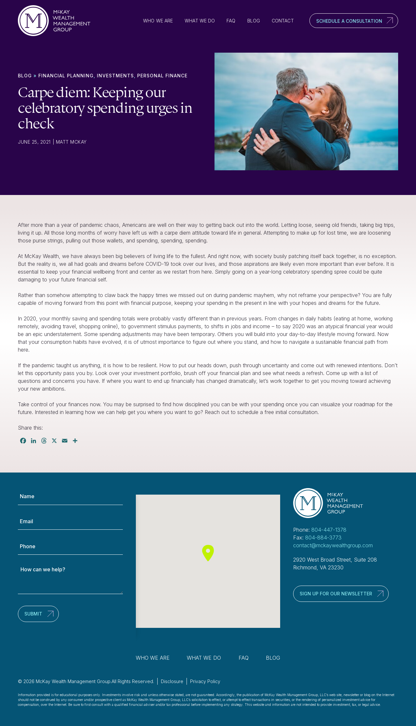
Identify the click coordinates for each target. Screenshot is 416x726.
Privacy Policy (205, 681)
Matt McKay (71, 142)
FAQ (231, 20)
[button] (208, 553)
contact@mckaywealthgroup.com (333, 545)
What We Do (200, 20)
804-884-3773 (323, 537)
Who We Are (158, 20)
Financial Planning (66, 75)
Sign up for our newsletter (336, 593)
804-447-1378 (328, 529)
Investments (115, 75)
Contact (283, 20)
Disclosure (172, 681)
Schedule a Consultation (349, 21)
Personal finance (162, 75)
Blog (253, 20)
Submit (33, 613)
